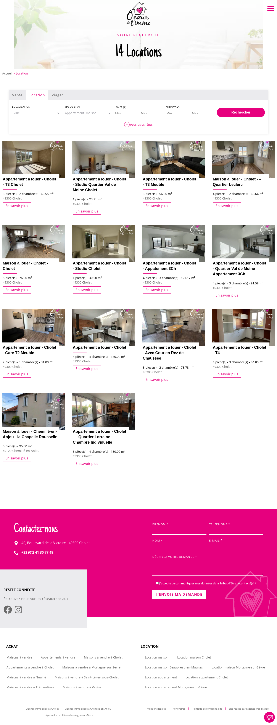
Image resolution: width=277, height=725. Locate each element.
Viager (57, 95)
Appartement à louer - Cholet (99, 347)
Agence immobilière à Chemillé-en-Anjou (88, 708)
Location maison (157, 657)
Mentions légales (156, 708)
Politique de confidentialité (207, 708)
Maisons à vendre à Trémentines (30, 687)
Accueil (7, 73)
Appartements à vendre (58, 657)
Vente (17, 95)
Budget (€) (173, 107)
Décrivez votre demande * (207, 565)
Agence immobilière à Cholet (42, 708)
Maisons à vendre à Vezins (82, 687)
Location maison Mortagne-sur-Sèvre (238, 667)
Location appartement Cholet (207, 677)
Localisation (21, 106)
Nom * (179, 543)
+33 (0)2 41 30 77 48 (37, 552)
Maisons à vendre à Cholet (103, 657)
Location (37, 95)
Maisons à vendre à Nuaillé (26, 677)
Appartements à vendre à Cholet (30, 667)
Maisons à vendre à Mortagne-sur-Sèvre (91, 667)
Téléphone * (236, 527)
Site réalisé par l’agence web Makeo (249, 708)
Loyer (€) (120, 107)
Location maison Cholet (194, 657)
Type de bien (71, 106)
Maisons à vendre (19, 657)
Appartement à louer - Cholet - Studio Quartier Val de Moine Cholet (99, 184)
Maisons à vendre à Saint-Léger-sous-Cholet (87, 677)
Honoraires (178, 708)
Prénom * (179, 527)
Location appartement (161, 677)
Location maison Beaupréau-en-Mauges (174, 667)
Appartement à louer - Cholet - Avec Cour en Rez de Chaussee (169, 352)
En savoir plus (16, 205)
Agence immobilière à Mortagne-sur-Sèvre (69, 715)
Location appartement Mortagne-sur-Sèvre (176, 687)
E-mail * (236, 543)
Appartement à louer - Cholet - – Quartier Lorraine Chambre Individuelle (99, 436)
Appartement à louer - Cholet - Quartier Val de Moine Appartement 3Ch (239, 268)
